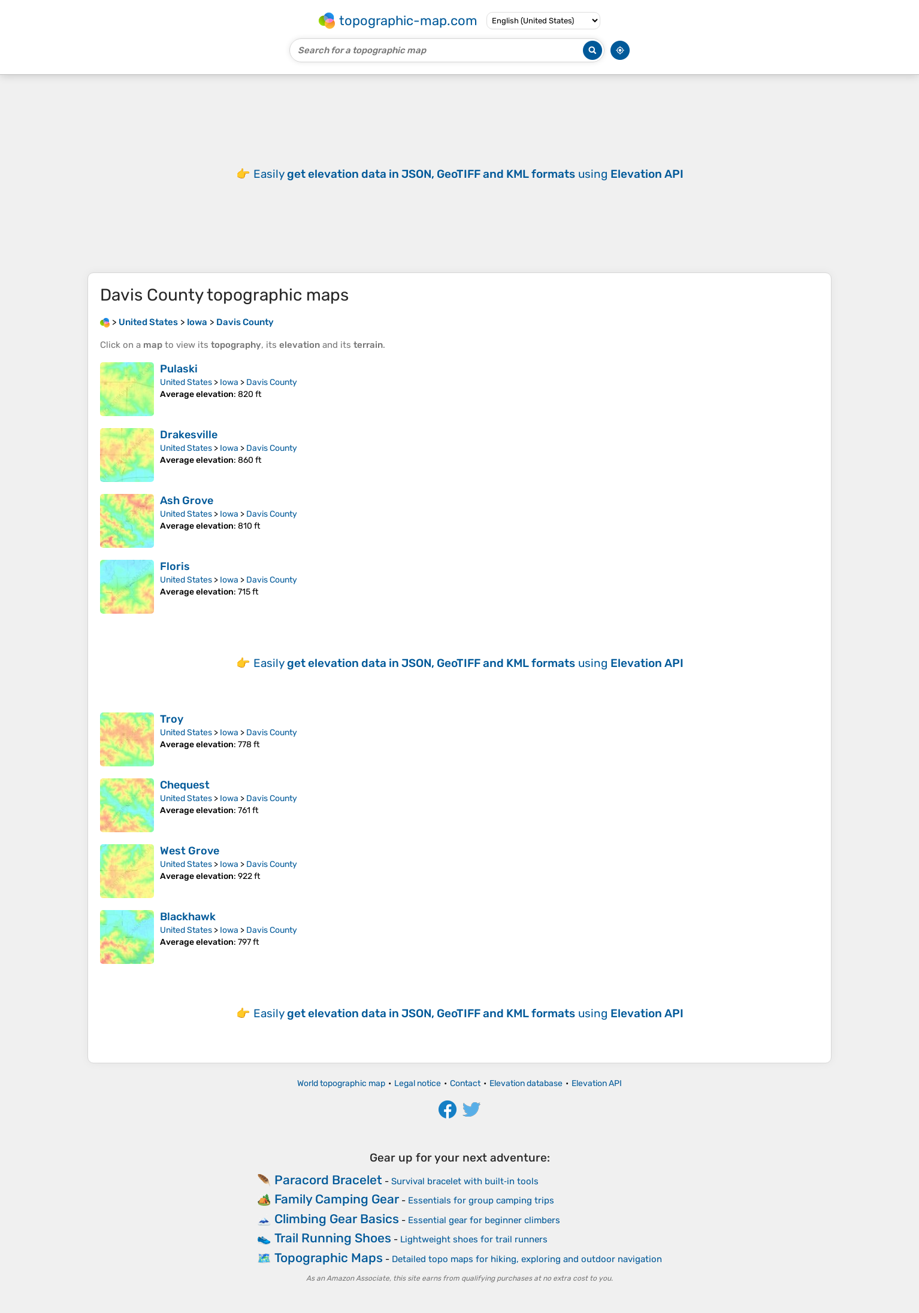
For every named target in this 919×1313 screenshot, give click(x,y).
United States (186, 382)
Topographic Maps (328, 1257)
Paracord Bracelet (328, 1179)
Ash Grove (186, 500)
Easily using (468, 174)
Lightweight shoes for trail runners (474, 1239)
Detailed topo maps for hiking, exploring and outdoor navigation (527, 1259)
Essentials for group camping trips (481, 1200)
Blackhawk (188, 916)
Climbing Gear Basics (336, 1218)
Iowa (229, 382)
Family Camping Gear (336, 1198)
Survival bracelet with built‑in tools (465, 1181)
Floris (175, 566)
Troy (171, 719)
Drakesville (188, 434)
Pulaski (179, 368)
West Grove (189, 850)
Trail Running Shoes (332, 1237)
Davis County (271, 382)
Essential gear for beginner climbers (484, 1220)
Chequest (185, 785)
